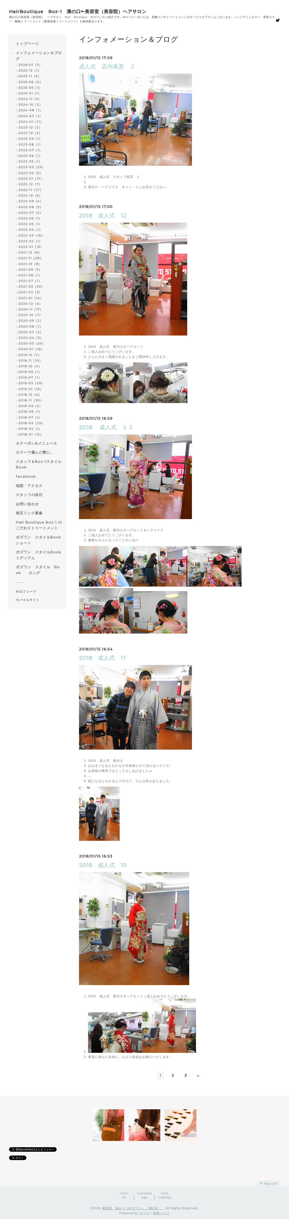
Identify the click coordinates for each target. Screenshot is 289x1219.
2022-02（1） (30, 241)
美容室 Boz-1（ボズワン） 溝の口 (132, 1208)
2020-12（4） (30, 304)
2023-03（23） (31, 167)
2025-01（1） (29, 93)
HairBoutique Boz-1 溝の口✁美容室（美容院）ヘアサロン (78, 11)
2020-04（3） (30, 338)
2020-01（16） (31, 349)
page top (268, 1183)
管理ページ (161, 1213)
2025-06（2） (30, 82)
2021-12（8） (30, 252)
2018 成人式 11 (102, 658)
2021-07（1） (30, 281)
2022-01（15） (31, 247)
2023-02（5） (30, 173)
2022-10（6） (30, 195)
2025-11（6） (29, 76)
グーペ (144, 1213)
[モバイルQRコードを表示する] (39, 599)
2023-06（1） (30, 156)
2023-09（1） (30, 139)
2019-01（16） (30, 389)
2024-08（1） (30, 110)
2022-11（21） (30, 190)
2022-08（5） (30, 207)
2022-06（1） (30, 218)
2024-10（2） (30, 105)
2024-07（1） (30, 116)
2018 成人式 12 (102, 215)
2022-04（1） (30, 230)
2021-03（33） (31, 286)
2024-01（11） (30, 122)
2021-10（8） (30, 264)
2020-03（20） (32, 343)
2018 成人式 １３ (106, 427)
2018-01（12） (30, 434)
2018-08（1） (30, 412)
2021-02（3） (30, 292)
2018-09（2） (30, 406)
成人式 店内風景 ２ (107, 66)
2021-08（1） (30, 275)
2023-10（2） (30, 133)
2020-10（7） (30, 315)
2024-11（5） (29, 99)
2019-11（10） (30, 361)
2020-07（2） (30, 332)
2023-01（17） (31, 179)
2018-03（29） (31, 423)
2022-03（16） (31, 235)
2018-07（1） (30, 417)
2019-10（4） (30, 366)
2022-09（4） (30, 201)
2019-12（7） (29, 355)
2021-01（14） (30, 298)
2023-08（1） (30, 144)
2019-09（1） (30, 372)
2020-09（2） (30, 321)
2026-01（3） (30, 65)
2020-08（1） (30, 326)
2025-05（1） (30, 88)
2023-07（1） (30, 150)
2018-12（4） (30, 395)
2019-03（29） (31, 383)
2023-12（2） (30, 127)
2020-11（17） (30, 309)
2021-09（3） (30, 270)
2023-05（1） (30, 161)
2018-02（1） (30, 429)
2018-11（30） (30, 400)
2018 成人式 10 (103, 865)
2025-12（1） (29, 70)
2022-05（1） (30, 224)
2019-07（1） (30, 377)
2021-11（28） (30, 258)
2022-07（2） (30, 213)
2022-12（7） (30, 184)
